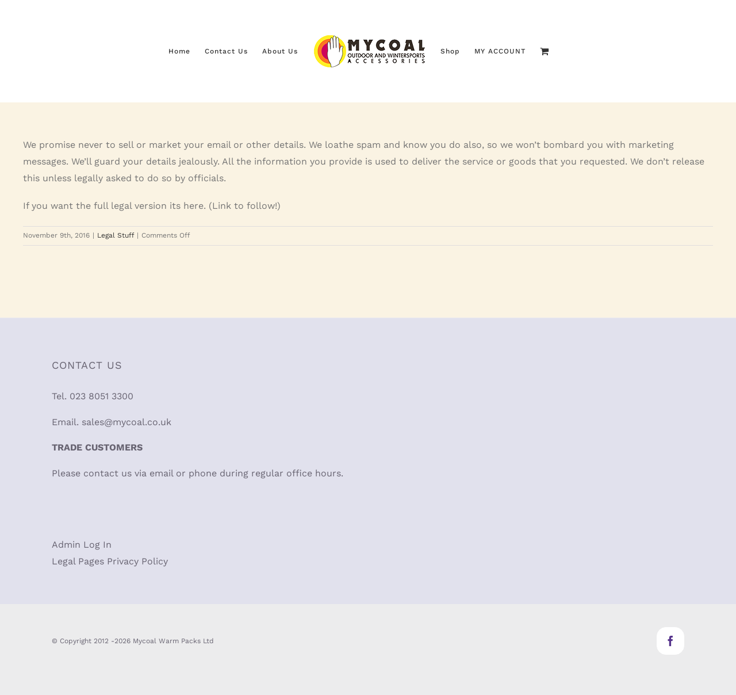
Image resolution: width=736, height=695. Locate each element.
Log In (97, 544)
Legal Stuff (115, 235)
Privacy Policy (137, 561)
